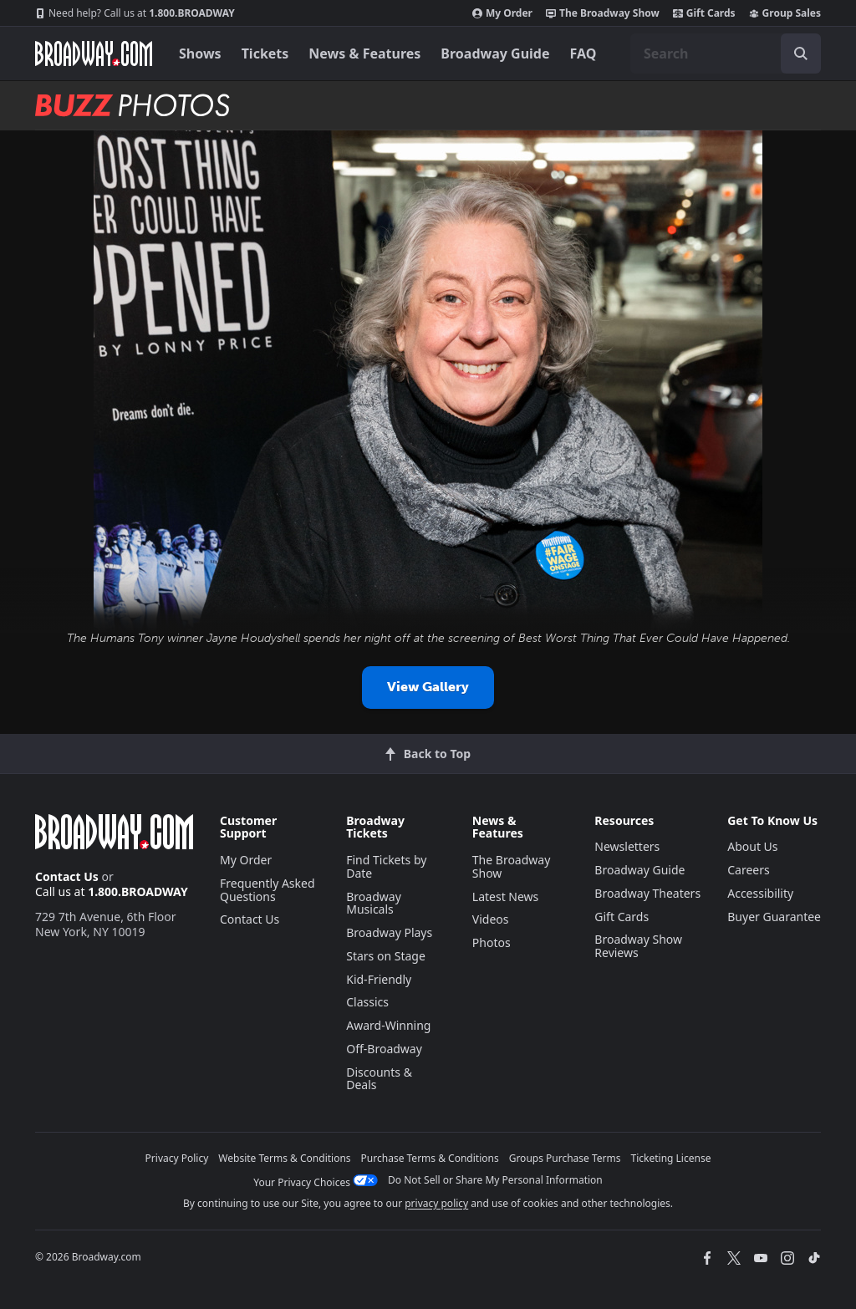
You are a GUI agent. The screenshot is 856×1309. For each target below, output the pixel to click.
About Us (752, 846)
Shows (200, 53)
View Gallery (428, 687)
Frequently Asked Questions (267, 889)
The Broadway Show (603, 13)
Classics (367, 1002)
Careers (748, 870)
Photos (491, 942)
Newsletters (627, 846)
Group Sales (785, 13)
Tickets (265, 53)
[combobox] (725, 53)
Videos (490, 919)
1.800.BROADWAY (135, 13)
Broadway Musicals (373, 903)
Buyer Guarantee (774, 916)
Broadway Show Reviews (638, 945)
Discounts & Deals (379, 1078)
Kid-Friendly (378, 979)
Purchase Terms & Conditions (430, 1158)
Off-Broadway (384, 1049)
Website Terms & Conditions (284, 1158)
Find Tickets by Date (386, 866)
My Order (502, 13)
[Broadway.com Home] (93, 53)
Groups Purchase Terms (565, 1158)
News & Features (364, 53)
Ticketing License (671, 1158)
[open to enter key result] (801, 53)
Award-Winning (388, 1025)
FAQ (583, 53)
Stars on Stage (385, 956)
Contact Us (67, 876)
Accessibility (760, 893)
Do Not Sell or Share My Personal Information (495, 1180)
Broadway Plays (389, 932)
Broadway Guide (495, 53)
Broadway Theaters (647, 893)
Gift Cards (704, 13)
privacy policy (436, 1203)
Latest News (505, 896)
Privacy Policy (177, 1158)
